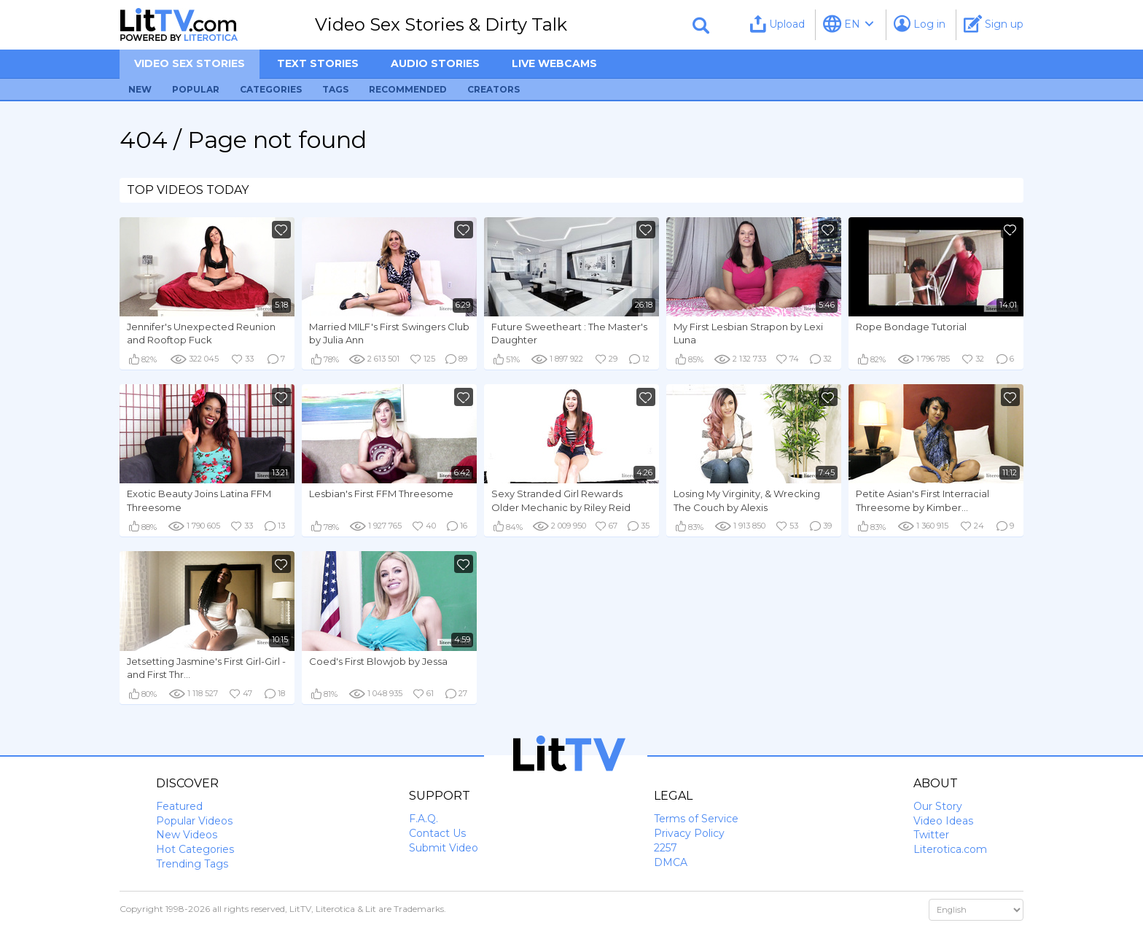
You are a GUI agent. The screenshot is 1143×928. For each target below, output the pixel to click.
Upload (777, 24)
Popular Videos (194, 820)
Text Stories (318, 63)
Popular (195, 89)
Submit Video (443, 847)
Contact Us (437, 833)
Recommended (408, 89)
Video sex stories (189, 63)
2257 (665, 847)
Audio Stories (435, 63)
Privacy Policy (689, 833)
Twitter (931, 834)
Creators (493, 89)
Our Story (937, 806)
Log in (919, 24)
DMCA (670, 862)
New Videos (186, 834)
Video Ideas (943, 820)
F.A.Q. (423, 818)
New (140, 89)
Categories (271, 89)
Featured (179, 806)
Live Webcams (554, 63)
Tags (335, 89)
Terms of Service (696, 818)
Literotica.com (950, 849)
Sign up (993, 24)
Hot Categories (195, 849)
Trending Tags (192, 863)
